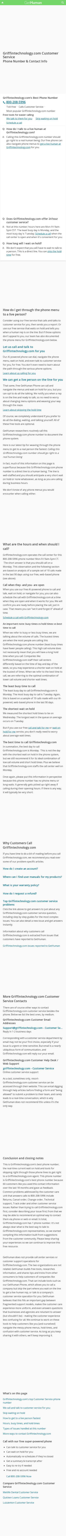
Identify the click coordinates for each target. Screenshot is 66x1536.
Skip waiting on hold (47, 118)
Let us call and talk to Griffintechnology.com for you (24, 349)
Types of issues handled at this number (24, 1428)
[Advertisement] (33, 182)
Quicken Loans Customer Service (21, 1497)
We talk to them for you (19, 118)
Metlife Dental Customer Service (20, 1492)
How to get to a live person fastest (21, 1418)
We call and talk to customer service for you (26, 1407)
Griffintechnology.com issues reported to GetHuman (31, 945)
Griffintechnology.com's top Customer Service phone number (31, 1401)
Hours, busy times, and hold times (21, 1423)
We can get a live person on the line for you (33, 380)
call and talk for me (38, 727)
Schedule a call (14, 122)
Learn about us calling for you (19, 373)
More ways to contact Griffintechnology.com (27, 1433)
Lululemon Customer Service (18, 1502)
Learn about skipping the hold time (22, 409)
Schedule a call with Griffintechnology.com (25, 617)
